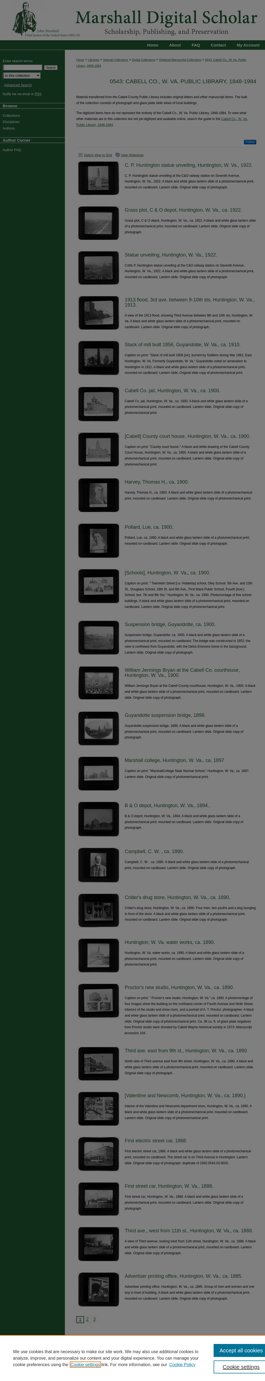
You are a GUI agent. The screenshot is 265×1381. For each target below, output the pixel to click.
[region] (132, 1358)
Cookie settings (85, 1364)
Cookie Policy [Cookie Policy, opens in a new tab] (182, 1364)
